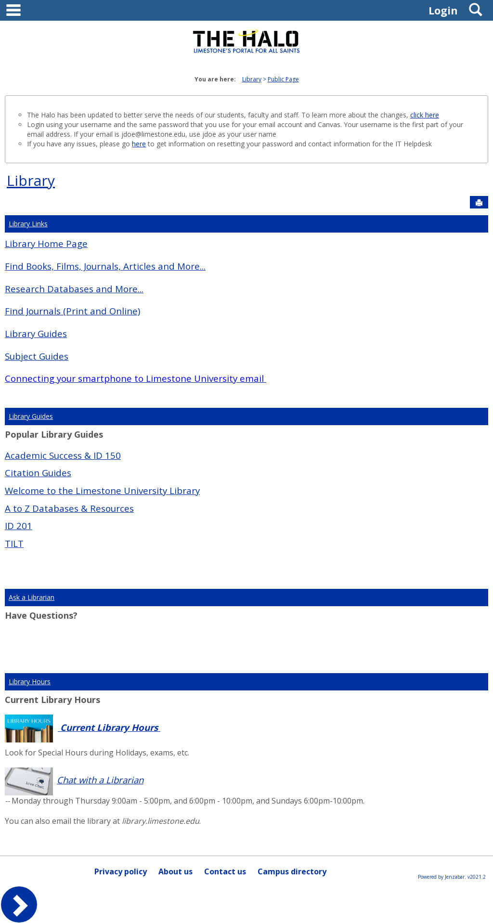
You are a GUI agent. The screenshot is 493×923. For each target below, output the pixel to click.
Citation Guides (38, 473)
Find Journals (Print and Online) (72, 311)
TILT (14, 543)
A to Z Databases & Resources (69, 508)
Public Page (283, 79)
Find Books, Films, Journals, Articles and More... (105, 266)
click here (424, 114)
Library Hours (30, 681)
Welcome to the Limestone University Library (102, 490)
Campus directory (292, 871)
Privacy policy (120, 871)
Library (251, 79)
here (139, 143)
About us (175, 871)
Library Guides (36, 333)
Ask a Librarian (31, 597)
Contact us (225, 871)
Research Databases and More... (74, 289)
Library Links (28, 223)
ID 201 (18, 526)
